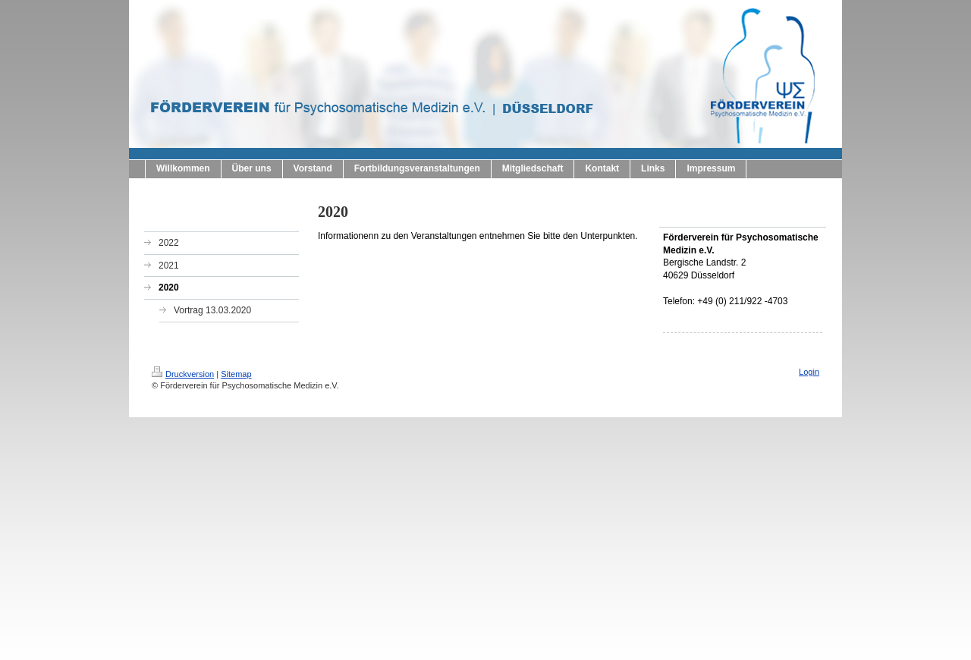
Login (809, 371)
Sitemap (236, 374)
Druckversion (183, 374)
